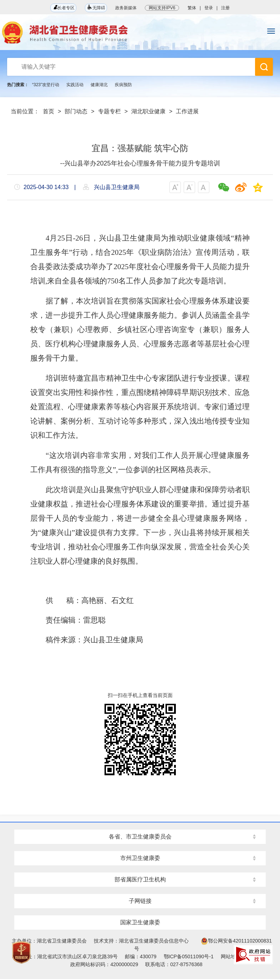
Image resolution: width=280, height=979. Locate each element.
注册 (225, 7)
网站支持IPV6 (162, 7)
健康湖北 (99, 84)
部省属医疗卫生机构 (140, 879)
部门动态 (76, 111)
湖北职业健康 (148, 111)
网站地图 (231, 956)
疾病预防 (123, 84)
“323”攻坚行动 (45, 84)
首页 (48, 111)
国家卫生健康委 (140, 922)
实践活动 (74, 84)
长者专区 (63, 7)
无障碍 (96, 7)
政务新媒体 (126, 7)
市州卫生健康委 (140, 858)
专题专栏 (109, 111)
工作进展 (187, 111)
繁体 (192, 7)
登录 (208, 7)
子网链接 (140, 901)
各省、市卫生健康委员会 (140, 837)
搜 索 (264, 67)
